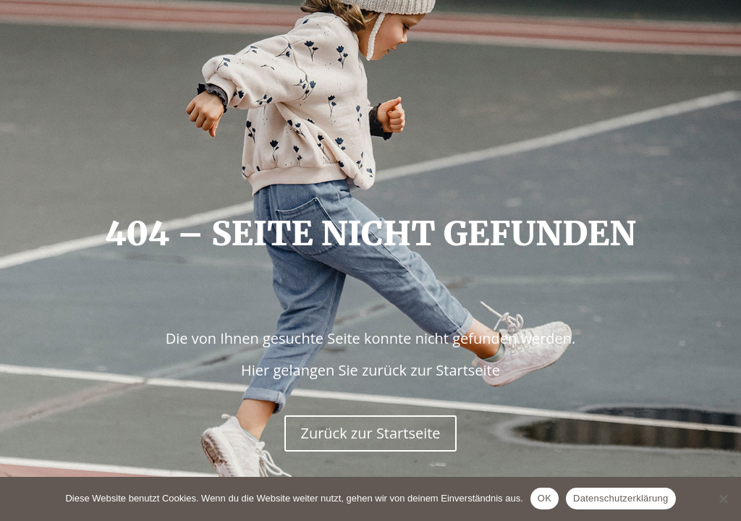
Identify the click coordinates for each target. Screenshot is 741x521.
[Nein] (723, 498)
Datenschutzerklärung (620, 498)
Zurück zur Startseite (370, 433)
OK (544, 498)
